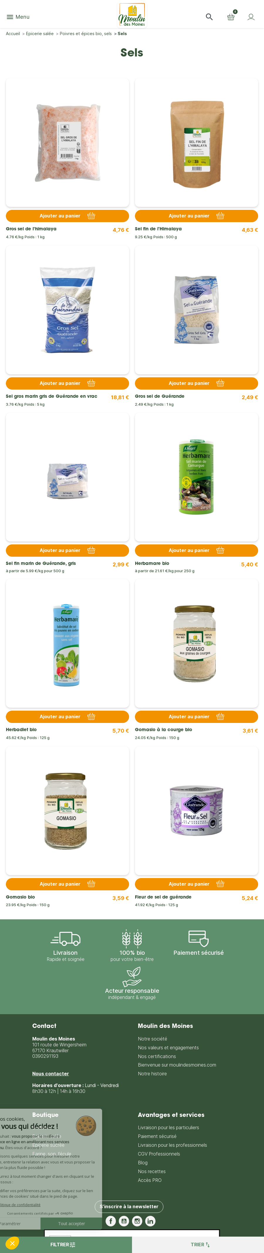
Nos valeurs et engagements (168, 1047)
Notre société (152, 1039)
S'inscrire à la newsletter (129, 1206)
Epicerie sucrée (48, 1145)
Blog (143, 1162)
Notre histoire (152, 1074)
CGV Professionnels (159, 1154)
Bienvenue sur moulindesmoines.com (177, 1065)
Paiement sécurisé (157, 1136)
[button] (209, 17)
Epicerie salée (46, 1136)
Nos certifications (157, 1056)
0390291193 (45, 1056)
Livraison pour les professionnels (172, 1145)
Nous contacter (50, 1074)
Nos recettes (152, 1171)
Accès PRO (150, 1180)
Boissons (42, 1127)
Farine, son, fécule (51, 1154)
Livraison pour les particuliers (168, 1127)
